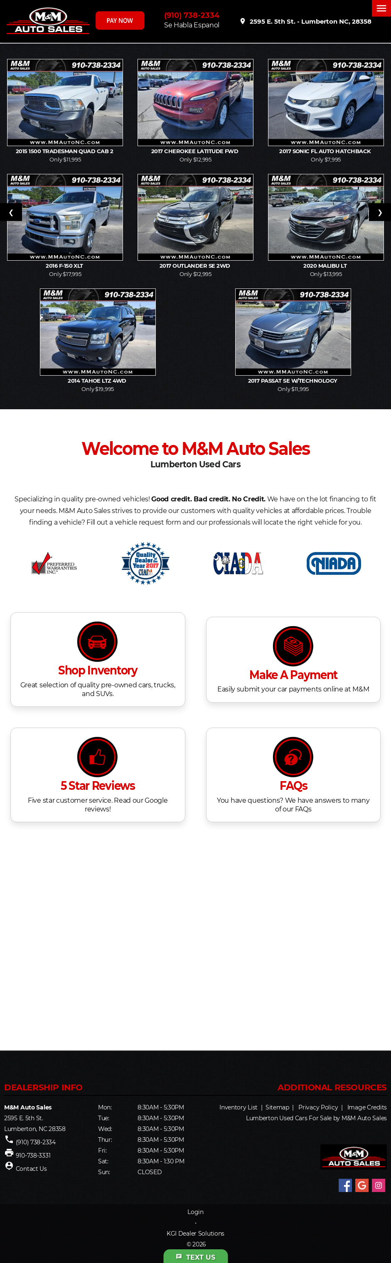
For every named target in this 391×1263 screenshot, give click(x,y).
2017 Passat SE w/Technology (293, 380)
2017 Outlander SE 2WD (196, 265)
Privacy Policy (318, 1107)
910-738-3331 (33, 1155)
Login (195, 1212)
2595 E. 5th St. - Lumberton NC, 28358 (305, 21)
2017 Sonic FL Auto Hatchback (325, 151)
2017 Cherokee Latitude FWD (195, 151)
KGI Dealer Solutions (195, 1233)
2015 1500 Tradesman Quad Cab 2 (65, 151)
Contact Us (31, 1169)
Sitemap (277, 1107)
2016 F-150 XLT (65, 265)
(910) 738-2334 (191, 15)
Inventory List (238, 1107)
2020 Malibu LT (325, 265)
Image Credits (367, 1107)
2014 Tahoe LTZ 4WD (98, 380)
